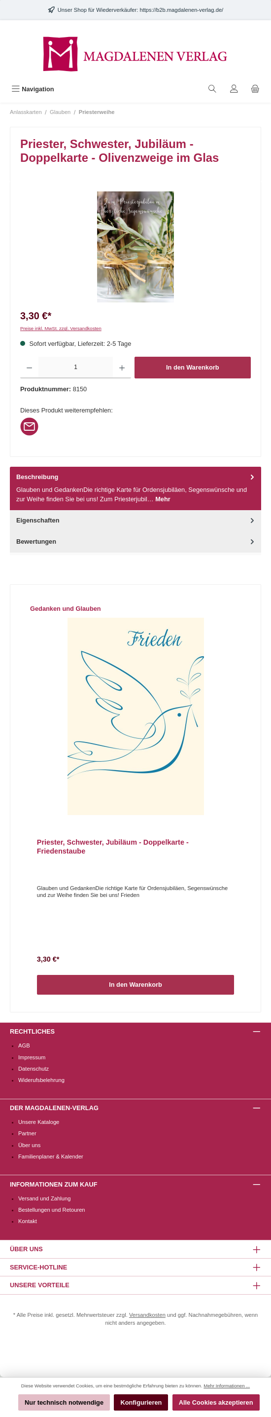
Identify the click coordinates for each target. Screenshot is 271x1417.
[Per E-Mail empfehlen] (29, 426)
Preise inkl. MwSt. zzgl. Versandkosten (61, 328)
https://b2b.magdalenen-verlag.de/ (181, 10)
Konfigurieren (141, 1402)
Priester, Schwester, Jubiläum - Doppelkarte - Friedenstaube (113, 846)
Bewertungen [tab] (136, 541)
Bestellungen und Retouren (51, 1210)
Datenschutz (33, 1069)
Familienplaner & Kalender (50, 1156)
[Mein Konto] (234, 89)
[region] (135, 246)
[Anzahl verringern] (29, 367)
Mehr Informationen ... (226, 1385)
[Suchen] (212, 89)
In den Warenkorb (192, 367)
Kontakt (27, 1221)
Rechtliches (32, 1031)
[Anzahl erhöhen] (122, 367)
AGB (24, 1045)
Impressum (31, 1057)
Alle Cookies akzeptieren (216, 1402)
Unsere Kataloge (38, 1122)
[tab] (135, 488)
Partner (27, 1133)
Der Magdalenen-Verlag (54, 1108)
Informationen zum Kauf (53, 1184)
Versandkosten (147, 1315)
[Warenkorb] (255, 89)
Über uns (29, 1145)
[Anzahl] (75, 367)
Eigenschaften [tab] (136, 520)
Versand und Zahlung (44, 1198)
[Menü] (33, 89)
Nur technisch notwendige (64, 1402)
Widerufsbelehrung (41, 1080)
